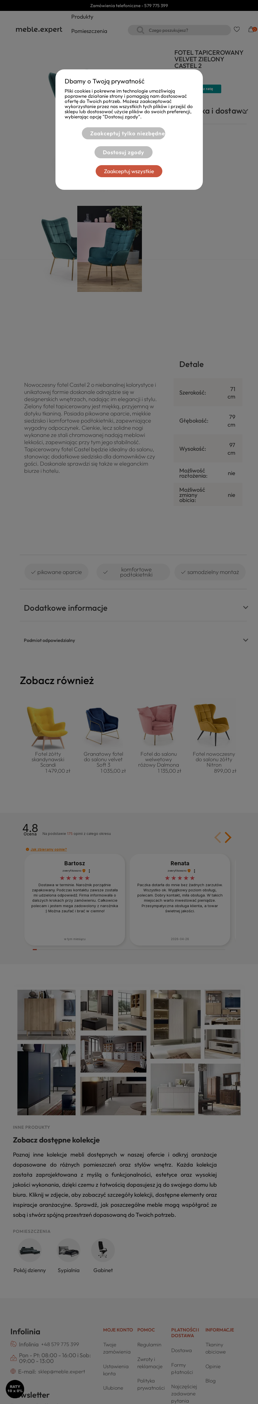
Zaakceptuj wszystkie (129, 171)
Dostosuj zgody (122, 152)
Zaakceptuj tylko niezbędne (125, 133)
